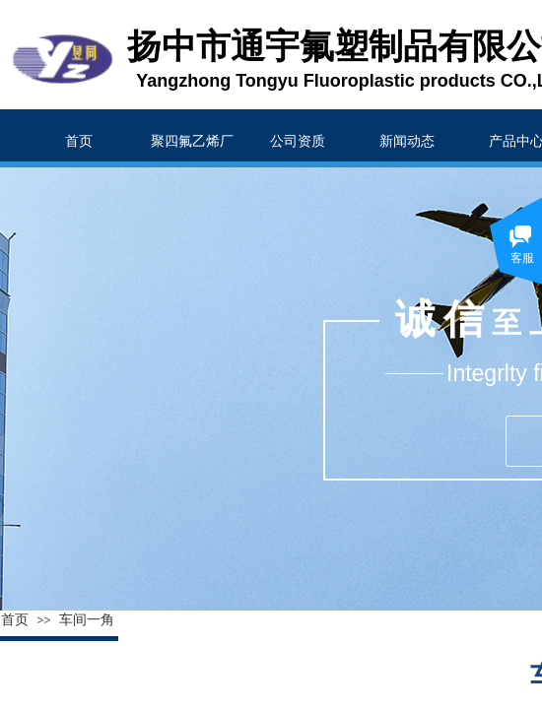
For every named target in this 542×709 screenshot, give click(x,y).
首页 (15, 619)
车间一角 (86, 619)
